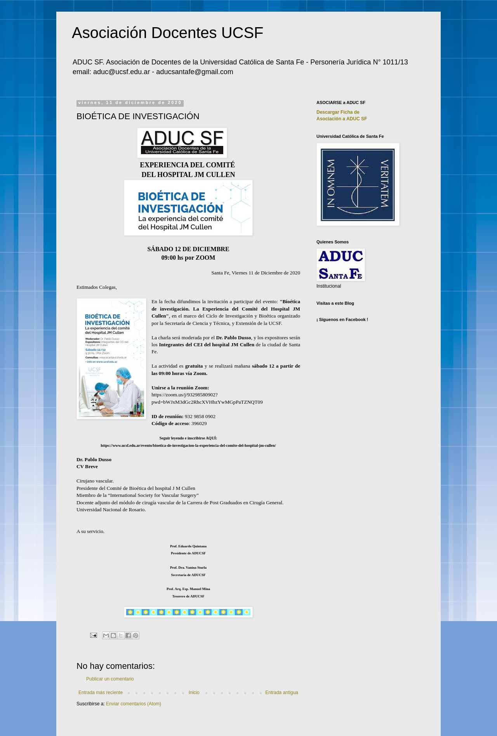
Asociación (341, 119)
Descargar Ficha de (338, 112)
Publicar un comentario (110, 679)
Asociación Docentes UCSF (168, 32)
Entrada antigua (281, 692)
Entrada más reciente (100, 692)
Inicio (194, 692)
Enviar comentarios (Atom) (133, 703)
